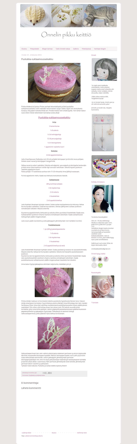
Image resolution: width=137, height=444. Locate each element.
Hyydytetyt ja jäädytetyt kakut (37, 375)
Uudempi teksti (26, 433)
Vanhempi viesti (82, 433)
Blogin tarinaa (47, 49)
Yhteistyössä (86, 49)
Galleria (76, 49)
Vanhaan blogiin (100, 49)
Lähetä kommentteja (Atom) (34, 436)
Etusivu (24, 49)
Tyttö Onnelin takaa (63, 49)
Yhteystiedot (34, 49)
